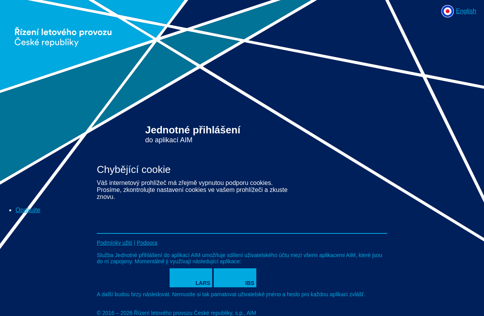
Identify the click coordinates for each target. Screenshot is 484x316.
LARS (203, 283)
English (466, 11)
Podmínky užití (114, 243)
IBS (249, 283)
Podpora (147, 243)
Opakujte (27, 210)
